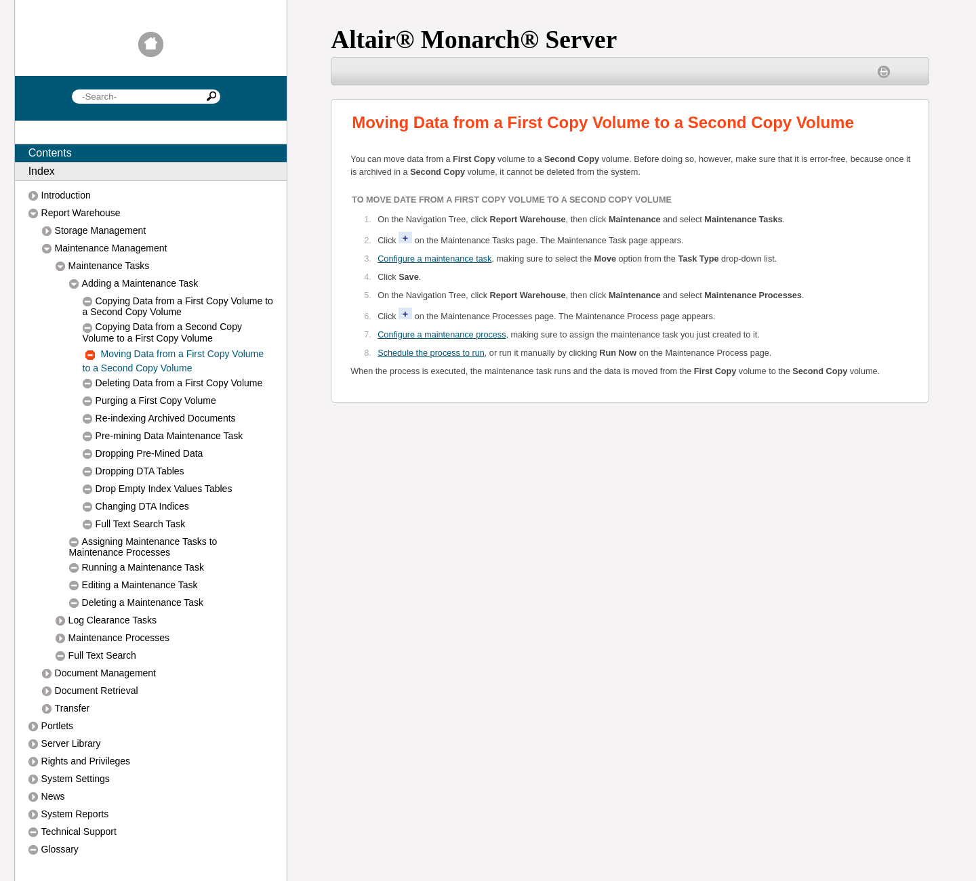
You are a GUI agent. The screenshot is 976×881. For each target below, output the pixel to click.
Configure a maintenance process (442, 335)
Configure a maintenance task (434, 259)
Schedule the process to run (431, 353)
